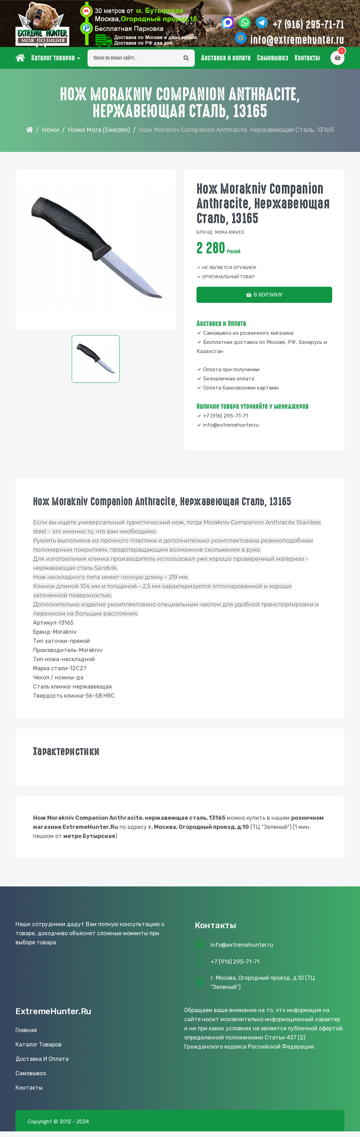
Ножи (50, 135)
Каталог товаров (53, 63)
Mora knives (229, 237)
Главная (26, 1035)
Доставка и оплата (226, 63)
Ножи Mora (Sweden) (99, 135)
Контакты (307, 63)
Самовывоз (272, 63)
